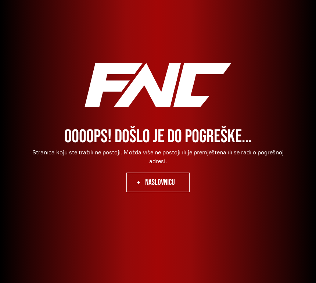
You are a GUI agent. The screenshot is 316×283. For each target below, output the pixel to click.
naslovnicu (160, 182)
